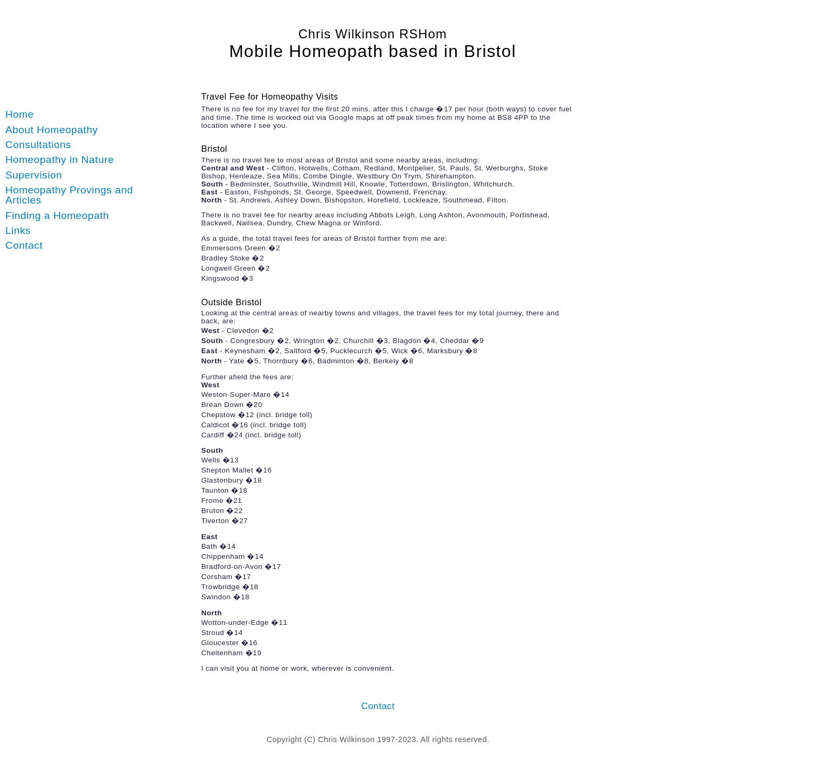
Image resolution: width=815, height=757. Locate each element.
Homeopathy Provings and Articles (69, 195)
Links (18, 230)
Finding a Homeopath (57, 215)
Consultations (38, 144)
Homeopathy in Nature (59, 159)
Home (19, 114)
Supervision (33, 175)
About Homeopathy (51, 129)
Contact (24, 245)
